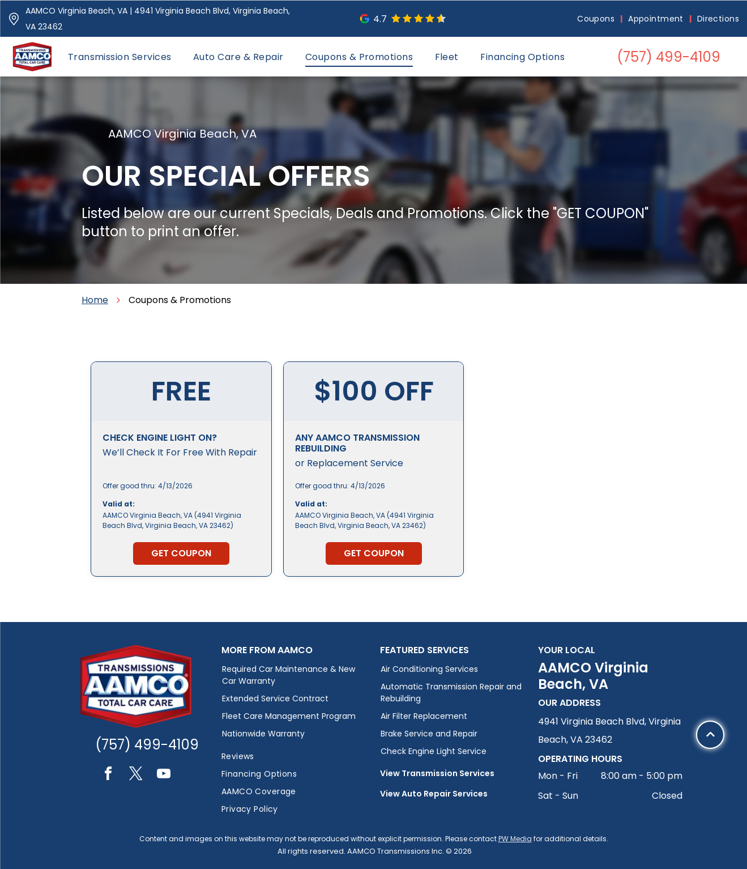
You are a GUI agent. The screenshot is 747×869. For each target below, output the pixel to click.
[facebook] (108, 775)
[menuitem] (596, 19)
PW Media (515, 839)
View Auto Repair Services (434, 793)
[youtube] (163, 775)
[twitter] (135, 775)
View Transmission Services (437, 773)
